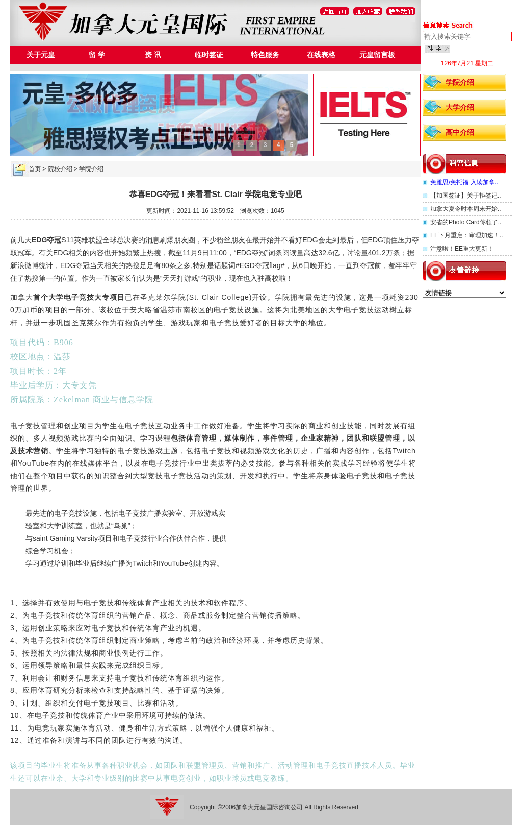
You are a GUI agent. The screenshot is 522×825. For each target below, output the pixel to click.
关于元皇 (41, 55)
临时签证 (209, 55)
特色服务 (265, 55)
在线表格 (321, 55)
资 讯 (153, 55)
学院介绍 (460, 82)
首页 (35, 169)
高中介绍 (460, 132)
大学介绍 (460, 107)
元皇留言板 (377, 55)
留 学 (97, 55)
